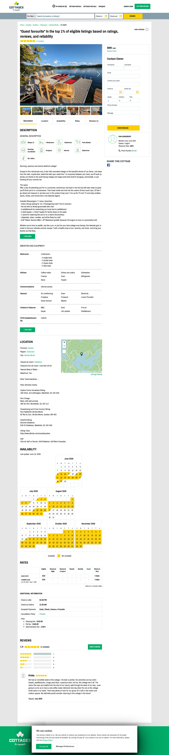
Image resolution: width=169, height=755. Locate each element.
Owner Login (85, 710)
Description (28, 120)
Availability (61, 121)
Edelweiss (38, 362)
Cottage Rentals (118, 706)
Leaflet (81, 372)
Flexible (42, 584)
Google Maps (97, 374)
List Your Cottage (87, 706)
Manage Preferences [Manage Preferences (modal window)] (65, 746)
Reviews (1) (93, 121)
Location (44, 121)
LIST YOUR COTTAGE (142, 6)
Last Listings (117, 713)
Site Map (52, 706)
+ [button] (64, 342)
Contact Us (52, 710)
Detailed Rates (112, 51)
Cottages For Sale (119, 710)
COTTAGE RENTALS (75, 6)
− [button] (64, 346)
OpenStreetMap (89, 372)
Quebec (31, 348)
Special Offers (118, 716)
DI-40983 (64, 25)
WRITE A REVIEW (95, 617)
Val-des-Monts (29, 355)
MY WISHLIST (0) (61, 6)
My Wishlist (117, 720)
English (51, 723)
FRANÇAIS (102, 6)
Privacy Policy (54, 716)
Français (58, 723)
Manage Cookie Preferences (58, 720)
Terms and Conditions (56, 713)
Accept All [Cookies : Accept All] (43, 746)
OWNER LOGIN (128, 6)
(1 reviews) (40, 41)
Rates (77, 121)
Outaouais (30, 351)
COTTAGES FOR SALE (89, 6)
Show (134, 150)
